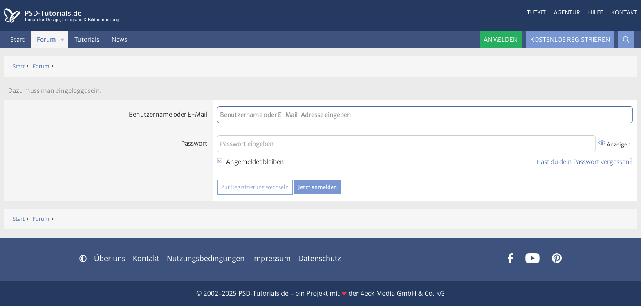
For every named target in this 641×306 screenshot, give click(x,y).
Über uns (110, 258)
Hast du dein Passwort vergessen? (584, 162)
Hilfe (595, 12)
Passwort (194, 143)
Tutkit (536, 12)
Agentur (567, 12)
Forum (46, 39)
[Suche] (626, 39)
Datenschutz (319, 258)
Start (17, 39)
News (119, 39)
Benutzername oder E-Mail (168, 114)
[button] (62, 39)
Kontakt (624, 12)
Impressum (271, 258)
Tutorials (86, 39)
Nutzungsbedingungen (205, 258)
